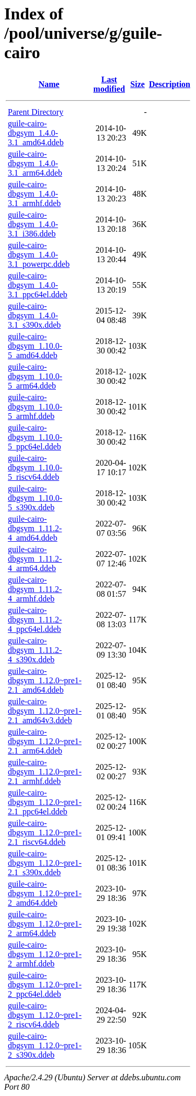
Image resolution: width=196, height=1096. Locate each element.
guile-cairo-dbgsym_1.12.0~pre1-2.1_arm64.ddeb (45, 741)
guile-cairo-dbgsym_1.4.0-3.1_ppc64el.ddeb (37, 285)
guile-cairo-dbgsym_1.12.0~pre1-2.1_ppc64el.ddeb (45, 802)
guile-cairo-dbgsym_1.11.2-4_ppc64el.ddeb (35, 619)
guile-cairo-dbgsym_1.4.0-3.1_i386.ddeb (33, 224)
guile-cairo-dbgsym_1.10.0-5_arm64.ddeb (35, 376)
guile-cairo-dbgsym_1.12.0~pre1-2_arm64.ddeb (45, 924)
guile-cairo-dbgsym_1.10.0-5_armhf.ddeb (35, 407)
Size (137, 84)
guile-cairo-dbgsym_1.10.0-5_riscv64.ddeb (35, 467)
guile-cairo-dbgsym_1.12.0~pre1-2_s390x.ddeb (45, 1045)
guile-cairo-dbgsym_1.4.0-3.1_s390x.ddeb (34, 315)
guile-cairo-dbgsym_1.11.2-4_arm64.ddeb (35, 559)
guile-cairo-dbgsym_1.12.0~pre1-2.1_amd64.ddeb (45, 680)
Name (49, 84)
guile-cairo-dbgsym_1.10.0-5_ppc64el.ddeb (35, 437)
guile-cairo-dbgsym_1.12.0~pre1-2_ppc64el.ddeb (45, 984)
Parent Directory (35, 112)
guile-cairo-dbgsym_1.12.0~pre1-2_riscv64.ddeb (45, 1015)
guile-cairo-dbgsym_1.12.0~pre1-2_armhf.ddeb (45, 954)
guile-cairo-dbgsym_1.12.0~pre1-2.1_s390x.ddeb (45, 863)
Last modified (109, 84)
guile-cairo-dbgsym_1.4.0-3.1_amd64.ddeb (36, 133)
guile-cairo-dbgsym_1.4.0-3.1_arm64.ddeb (35, 163)
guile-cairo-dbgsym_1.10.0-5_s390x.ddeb (35, 498)
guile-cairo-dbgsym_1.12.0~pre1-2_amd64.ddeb (45, 893)
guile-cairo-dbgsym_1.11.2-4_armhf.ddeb (35, 589)
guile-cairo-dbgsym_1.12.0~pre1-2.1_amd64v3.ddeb (45, 711)
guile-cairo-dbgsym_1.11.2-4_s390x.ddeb (35, 650)
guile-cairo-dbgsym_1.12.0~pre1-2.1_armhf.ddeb (45, 772)
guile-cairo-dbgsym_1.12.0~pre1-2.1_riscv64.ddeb (45, 832)
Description (169, 84)
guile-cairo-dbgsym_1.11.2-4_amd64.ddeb (35, 528)
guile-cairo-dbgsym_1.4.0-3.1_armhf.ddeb (34, 194)
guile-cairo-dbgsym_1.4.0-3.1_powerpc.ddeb (39, 254)
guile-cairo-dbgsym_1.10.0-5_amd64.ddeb (35, 346)
